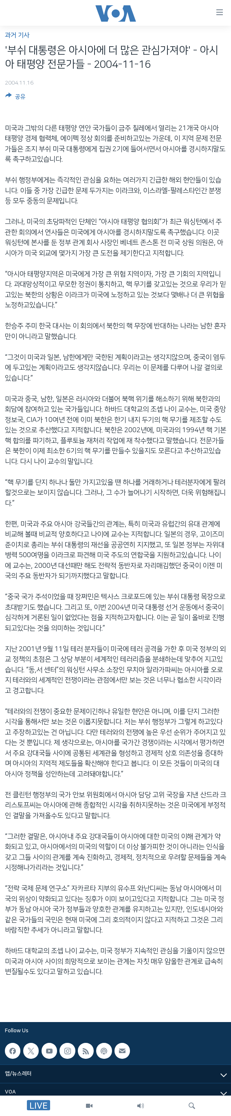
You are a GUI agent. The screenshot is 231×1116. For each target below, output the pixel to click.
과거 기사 (17, 35)
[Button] (15, 98)
